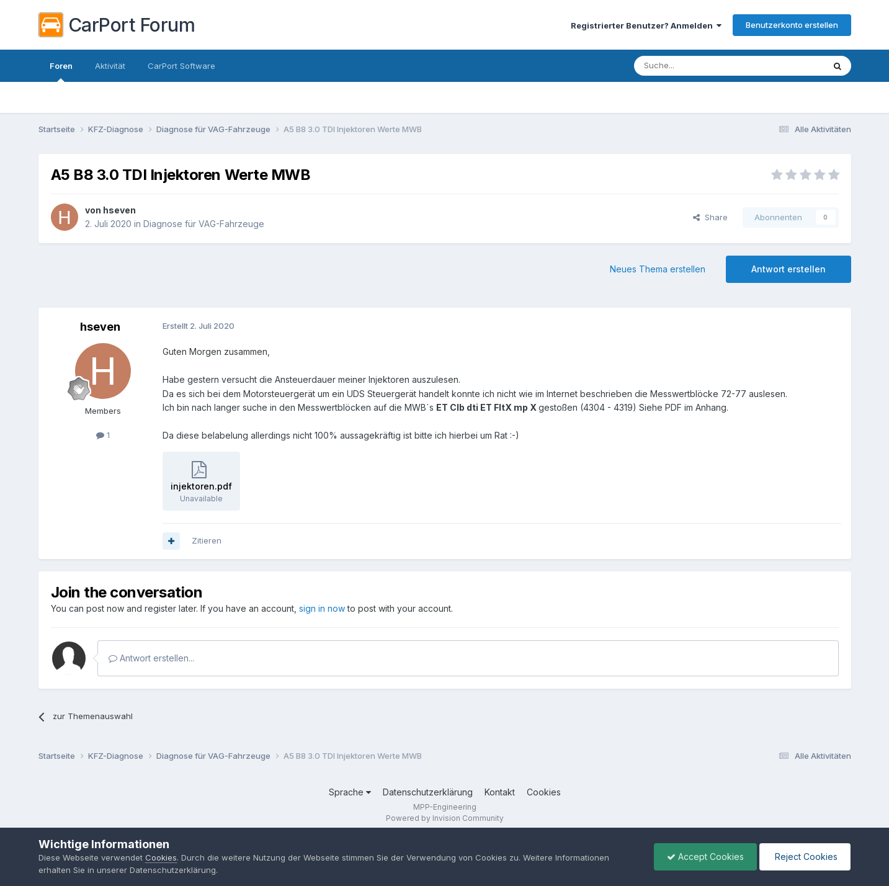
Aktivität (110, 66)
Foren (61, 71)
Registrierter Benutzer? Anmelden (646, 25)
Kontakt (500, 792)
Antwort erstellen (788, 269)
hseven (119, 210)
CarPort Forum (116, 24)
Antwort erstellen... (151, 658)
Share (710, 217)
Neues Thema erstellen (657, 269)
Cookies (544, 792)
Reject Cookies (805, 856)
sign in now (322, 608)
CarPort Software (181, 66)
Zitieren (206, 540)
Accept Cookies (705, 856)
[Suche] (697, 66)
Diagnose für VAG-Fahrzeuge (203, 223)
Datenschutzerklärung (428, 792)
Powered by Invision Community (445, 818)
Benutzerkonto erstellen (792, 25)
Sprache (350, 792)
